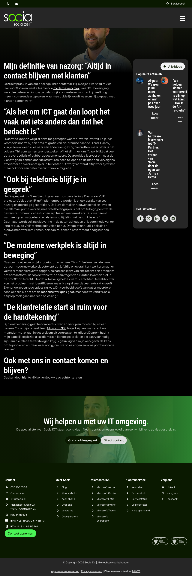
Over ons (67, 504)
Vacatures (67, 510)
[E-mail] (173, 218)
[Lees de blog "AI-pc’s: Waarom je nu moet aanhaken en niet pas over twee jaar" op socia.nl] (154, 115)
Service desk (139, 493)
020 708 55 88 (18, 487)
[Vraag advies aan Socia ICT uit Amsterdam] (83, 440)
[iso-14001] (179, 539)
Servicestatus (139, 498)
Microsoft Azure (106, 487)
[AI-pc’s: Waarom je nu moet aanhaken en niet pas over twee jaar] (140, 79)
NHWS (136, 571)
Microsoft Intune (106, 504)
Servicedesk (17, 493)
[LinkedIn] (157, 218)
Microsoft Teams (106, 510)
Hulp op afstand (141, 510)
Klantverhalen (69, 493)
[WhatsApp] (165, 218)
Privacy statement (91, 571)
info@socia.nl (18, 498)
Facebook (172, 498)
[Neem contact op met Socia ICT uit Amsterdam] (20, 533)
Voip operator (139, 504)
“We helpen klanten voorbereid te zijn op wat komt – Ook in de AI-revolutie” (179, 95)
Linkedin (171, 487)
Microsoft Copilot (107, 493)
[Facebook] (140, 218)
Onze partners (70, 516)
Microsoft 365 (56, 328)
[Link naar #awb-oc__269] (182, 18)
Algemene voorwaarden (65, 571)
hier (25, 377)
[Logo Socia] (18, 13)
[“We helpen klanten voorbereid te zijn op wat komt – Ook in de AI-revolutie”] (164, 79)
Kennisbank (68, 498)
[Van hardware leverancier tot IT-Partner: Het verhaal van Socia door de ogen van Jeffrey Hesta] (140, 131)
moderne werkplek (66, 88)
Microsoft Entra (105, 498)
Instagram (172, 493)
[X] (149, 218)
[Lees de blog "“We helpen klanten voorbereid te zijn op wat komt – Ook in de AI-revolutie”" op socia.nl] (179, 119)
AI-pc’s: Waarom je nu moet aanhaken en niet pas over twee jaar (154, 94)
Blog (64, 487)
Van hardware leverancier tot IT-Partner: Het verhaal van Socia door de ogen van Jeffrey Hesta (155, 154)
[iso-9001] (160, 539)
